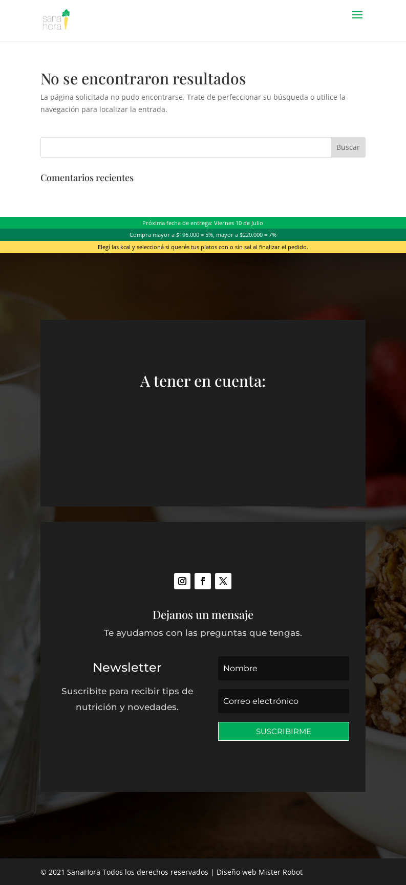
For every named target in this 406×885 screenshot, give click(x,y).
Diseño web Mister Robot (260, 872)
